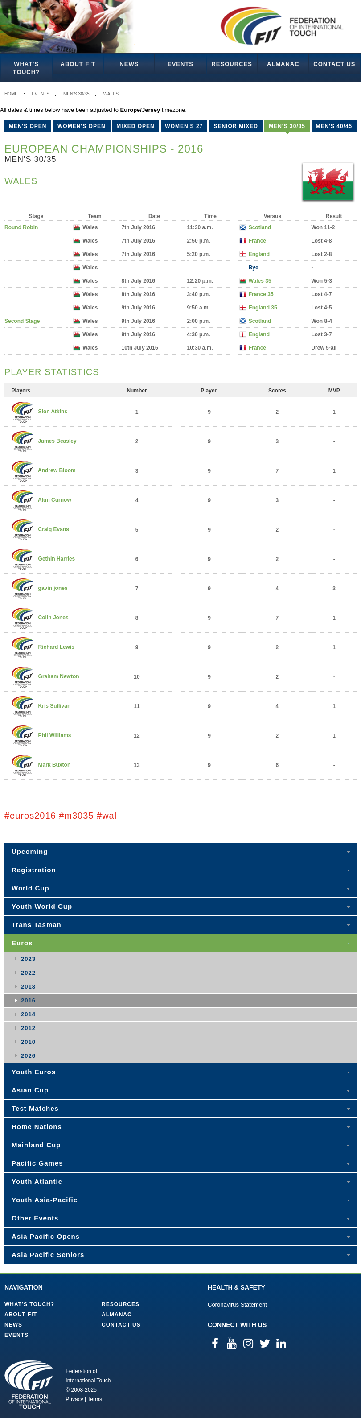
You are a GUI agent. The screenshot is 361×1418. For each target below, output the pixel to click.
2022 (28, 972)
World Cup (30, 888)
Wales (111, 93)
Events (180, 64)
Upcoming (30, 851)
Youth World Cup (42, 906)
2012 (28, 1028)
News (129, 64)
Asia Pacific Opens (46, 1236)
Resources (231, 64)
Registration (34, 870)
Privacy (74, 1399)
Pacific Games (37, 1163)
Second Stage (22, 321)
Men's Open (28, 126)
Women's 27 (184, 126)
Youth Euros (34, 1072)
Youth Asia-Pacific (45, 1200)
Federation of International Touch (28, 1384)
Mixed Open (135, 126)
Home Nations (37, 1126)
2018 (28, 986)
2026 (28, 1055)
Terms (94, 1399)
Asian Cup (30, 1090)
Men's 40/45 (334, 126)
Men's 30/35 (76, 93)
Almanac (283, 64)
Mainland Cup (36, 1145)
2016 (28, 1000)
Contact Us (334, 64)
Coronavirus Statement (237, 1304)
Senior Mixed (236, 126)
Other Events (35, 1218)
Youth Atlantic (37, 1181)
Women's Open (81, 126)
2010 (28, 1042)
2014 (28, 1014)
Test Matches (35, 1108)
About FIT (78, 64)
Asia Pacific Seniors (48, 1254)
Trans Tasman (37, 924)
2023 (28, 959)
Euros (22, 943)
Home (11, 93)
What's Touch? (26, 68)
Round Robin (21, 227)
